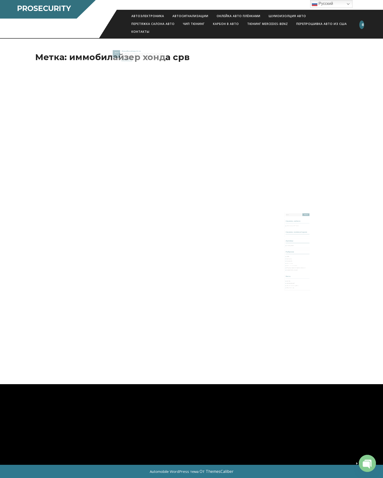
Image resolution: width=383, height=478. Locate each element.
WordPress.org (292, 279)
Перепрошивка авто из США (321, 24)
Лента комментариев (293, 277)
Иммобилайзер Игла (133, 52)
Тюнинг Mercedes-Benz (267, 24)
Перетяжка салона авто (153, 24)
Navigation (291, 259)
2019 (122, 56)
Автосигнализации (190, 16)
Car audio (291, 257)
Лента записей (292, 275)
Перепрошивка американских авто (296, 264)
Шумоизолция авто (287, 16)
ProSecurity (44, 8)
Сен (121, 53)
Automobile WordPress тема (174, 471)
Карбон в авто (226, 24)
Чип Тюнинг (194, 24)
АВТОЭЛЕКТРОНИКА (147, 16)
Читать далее (130, 59)
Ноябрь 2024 (292, 247)
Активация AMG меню (294, 231)
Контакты (140, 32)
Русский (322, 4)
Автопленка (291, 260)
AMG (290, 255)
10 (122, 53)
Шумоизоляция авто (293, 265)
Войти (290, 274)
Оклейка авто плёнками (238, 16)
